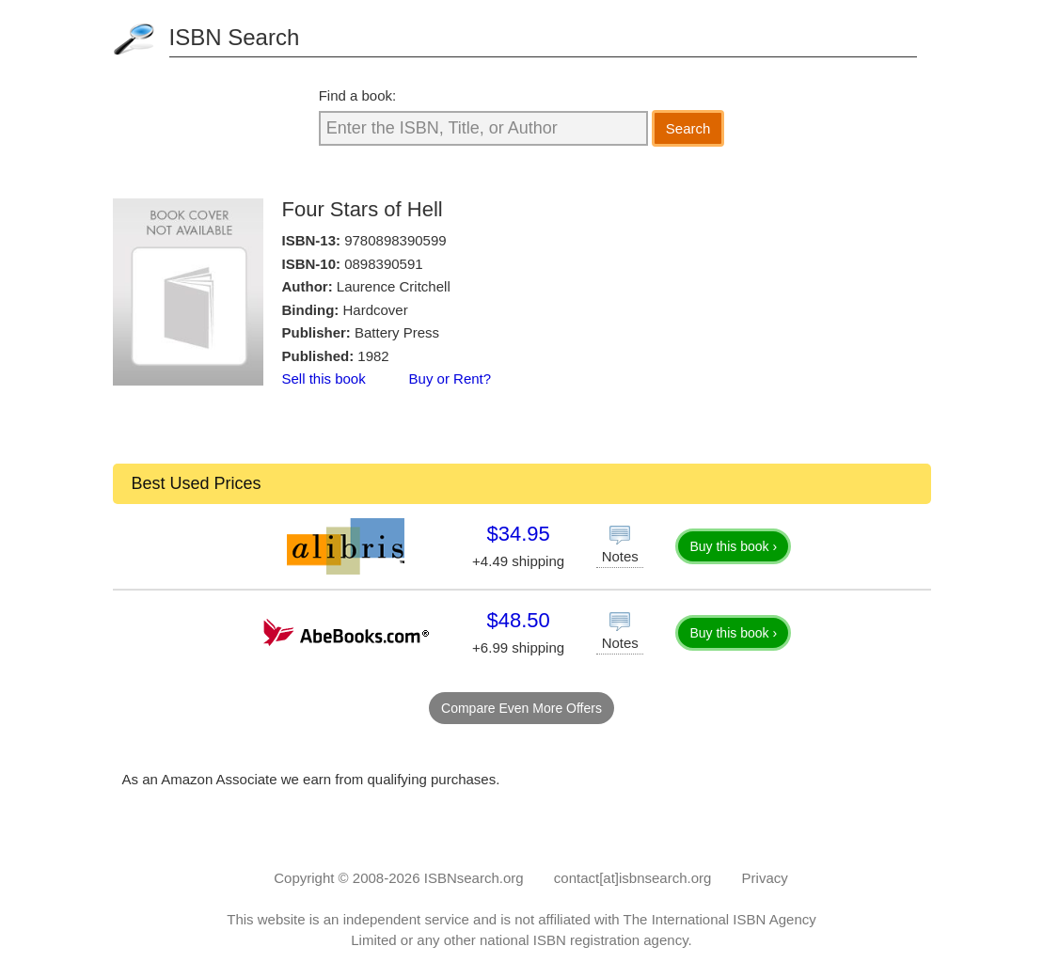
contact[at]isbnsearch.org (633, 878)
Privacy (765, 878)
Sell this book (324, 378)
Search (688, 128)
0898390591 (383, 264)
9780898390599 (395, 240)
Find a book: (358, 95)
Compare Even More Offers (521, 708)
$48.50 (517, 620)
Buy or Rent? (450, 378)
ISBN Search (234, 37)
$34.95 (517, 533)
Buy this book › (733, 546)
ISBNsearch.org (474, 878)
